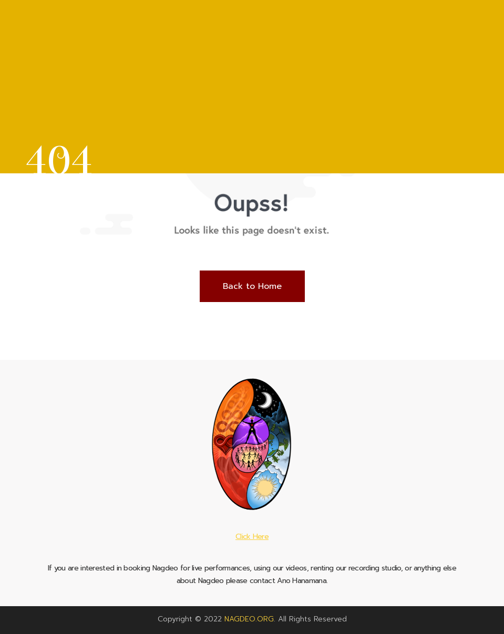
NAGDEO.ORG (249, 619)
